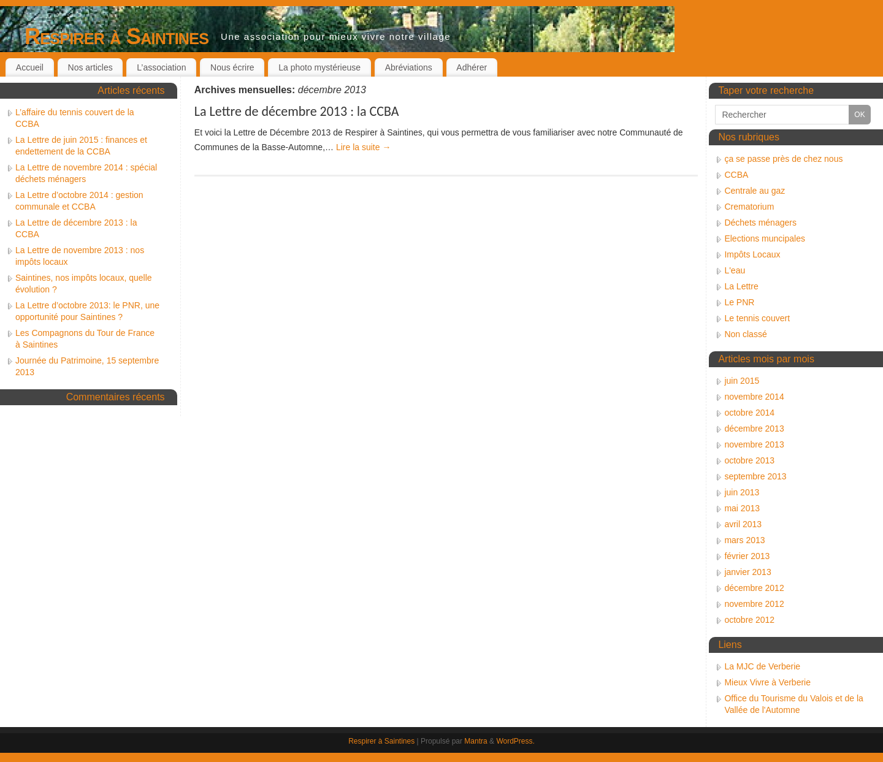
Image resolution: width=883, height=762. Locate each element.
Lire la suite (363, 147)
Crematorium (749, 206)
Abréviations (408, 67)
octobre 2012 (749, 620)
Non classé (745, 334)
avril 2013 (743, 524)
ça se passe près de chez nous (783, 159)
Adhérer (471, 67)
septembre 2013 (755, 476)
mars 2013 (744, 540)
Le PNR (739, 302)
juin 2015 (741, 381)
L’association (161, 67)
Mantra (475, 741)
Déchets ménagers (760, 222)
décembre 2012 (754, 588)
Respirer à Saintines (116, 36)
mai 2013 (742, 508)
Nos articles (90, 67)
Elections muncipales (764, 238)
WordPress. (515, 741)
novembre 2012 (754, 604)
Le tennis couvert (757, 318)
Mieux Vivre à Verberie (767, 682)
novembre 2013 (754, 444)
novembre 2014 (754, 397)
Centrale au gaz (754, 191)
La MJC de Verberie (762, 666)
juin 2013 (741, 492)
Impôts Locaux (752, 254)
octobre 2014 (749, 412)
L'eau (734, 270)
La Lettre (741, 286)
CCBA (736, 175)
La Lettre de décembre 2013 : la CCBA (296, 111)
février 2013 (747, 556)
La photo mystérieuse (319, 67)
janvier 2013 (747, 572)
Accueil (30, 67)
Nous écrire (232, 67)
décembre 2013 (754, 428)
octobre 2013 (749, 460)
